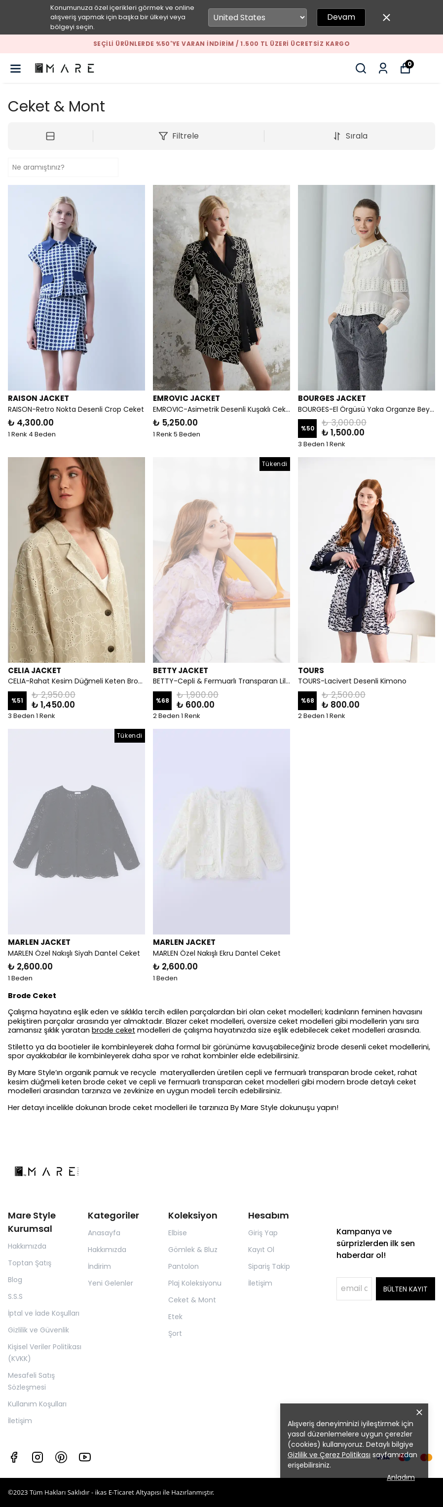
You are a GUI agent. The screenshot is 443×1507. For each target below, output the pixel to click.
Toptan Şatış (29, 1263)
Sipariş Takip (269, 1266)
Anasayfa (104, 1233)
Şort (175, 1333)
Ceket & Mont (192, 1300)
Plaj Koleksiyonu (195, 1283)
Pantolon (183, 1266)
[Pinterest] (61, 1457)
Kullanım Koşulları (37, 1404)
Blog (15, 1280)
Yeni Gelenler (110, 1283)
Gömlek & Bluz (193, 1250)
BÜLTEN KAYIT (405, 1289)
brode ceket (113, 1030)
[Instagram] (37, 1457)
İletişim (20, 1421)
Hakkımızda (27, 1246)
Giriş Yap (263, 1233)
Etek (175, 1317)
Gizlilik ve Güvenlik (38, 1330)
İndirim (99, 1266)
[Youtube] (85, 1457)
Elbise (177, 1233)
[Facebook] (14, 1457)
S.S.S (15, 1296)
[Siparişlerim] (383, 68)
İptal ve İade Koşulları (43, 1313)
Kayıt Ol (261, 1250)
